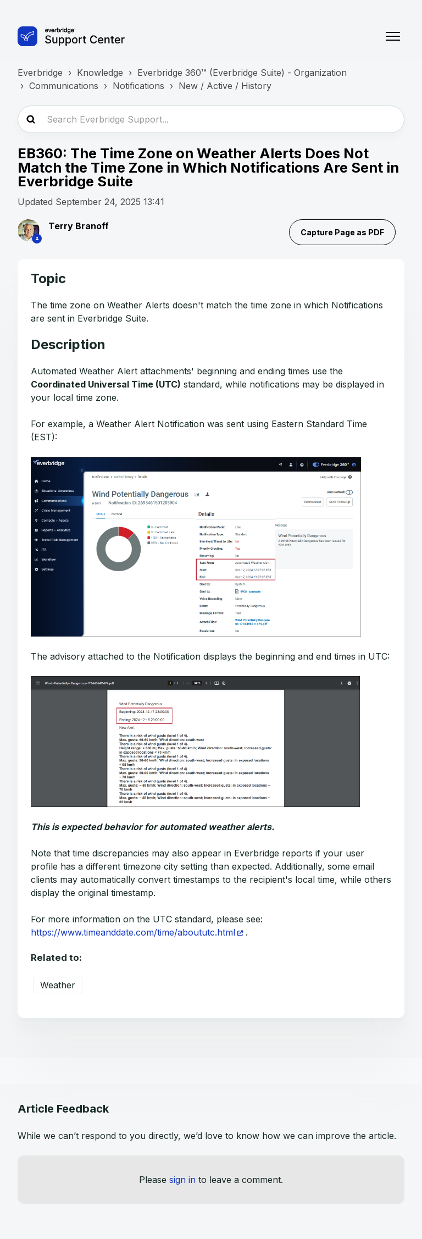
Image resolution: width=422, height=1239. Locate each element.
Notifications (138, 85)
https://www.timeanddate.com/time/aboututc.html (133, 932)
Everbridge (40, 72)
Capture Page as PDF (342, 232)
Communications (63, 85)
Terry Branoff (78, 225)
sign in (182, 1179)
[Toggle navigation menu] (392, 36)
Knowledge (100, 72)
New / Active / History (225, 85)
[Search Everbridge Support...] (211, 119)
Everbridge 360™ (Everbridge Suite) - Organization (242, 72)
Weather (57, 985)
